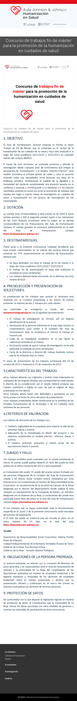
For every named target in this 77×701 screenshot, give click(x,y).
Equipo (8, 658)
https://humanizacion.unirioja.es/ (21, 233)
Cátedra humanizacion (15, 655)
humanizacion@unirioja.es (17, 312)
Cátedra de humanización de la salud (42, 697)
